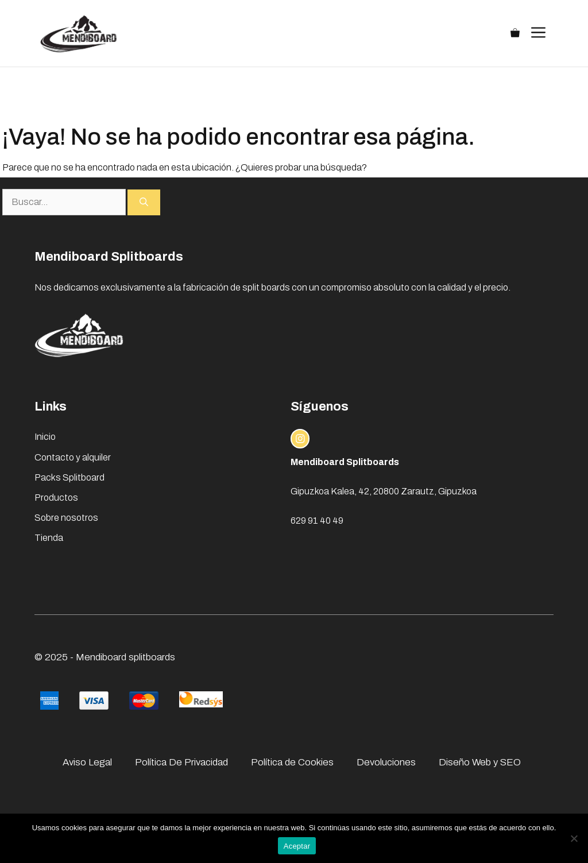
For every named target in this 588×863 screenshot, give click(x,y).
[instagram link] (300, 438)
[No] (573, 838)
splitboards (152, 657)
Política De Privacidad (181, 762)
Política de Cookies (292, 762)
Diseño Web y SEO (480, 762)
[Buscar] (143, 202)
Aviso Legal (87, 762)
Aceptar (297, 846)
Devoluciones (386, 762)
